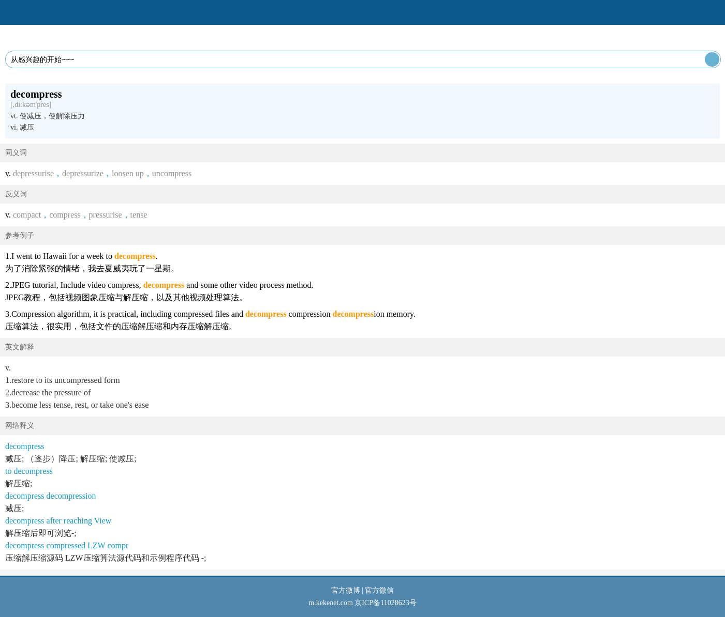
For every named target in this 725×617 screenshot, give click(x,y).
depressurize (82, 173)
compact (27, 214)
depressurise (33, 173)
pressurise (105, 214)
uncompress (171, 173)
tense (138, 214)
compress (64, 214)
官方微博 (345, 590)
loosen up (128, 173)
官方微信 (379, 590)
